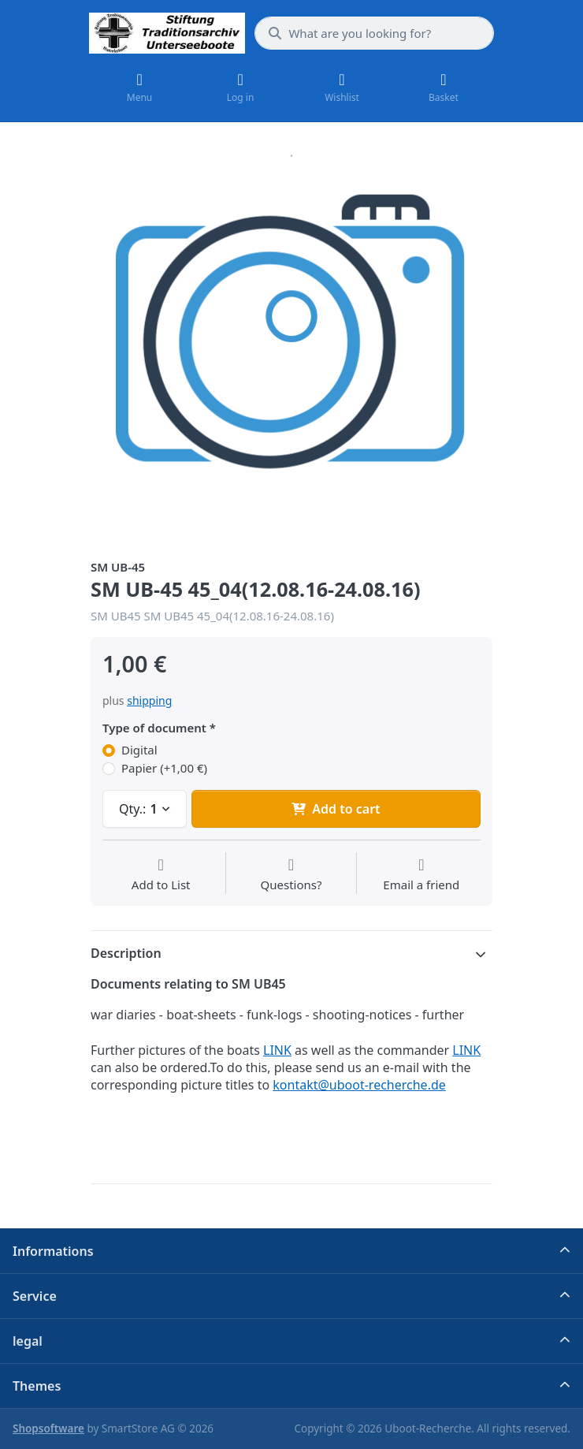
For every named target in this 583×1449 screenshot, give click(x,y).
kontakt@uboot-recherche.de (359, 1084)
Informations (53, 1251)
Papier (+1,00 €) (164, 768)
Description (126, 953)
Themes (37, 1386)
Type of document (154, 728)
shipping (149, 700)
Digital (139, 750)
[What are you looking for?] (374, 33)
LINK (277, 1050)
